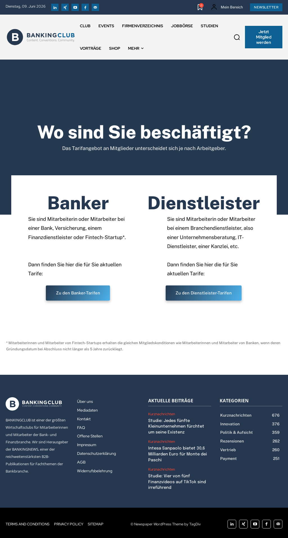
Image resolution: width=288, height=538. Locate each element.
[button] (237, 37)
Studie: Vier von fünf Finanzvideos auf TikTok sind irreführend (176, 479)
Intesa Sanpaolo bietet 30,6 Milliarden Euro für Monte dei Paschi (177, 452)
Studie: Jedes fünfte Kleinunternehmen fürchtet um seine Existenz (179, 426)
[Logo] (41, 37)
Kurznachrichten (161, 414)
